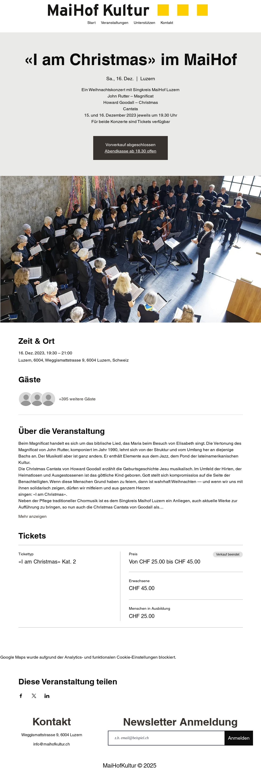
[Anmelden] (239, 738)
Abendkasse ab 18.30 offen (130, 151)
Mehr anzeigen (32, 516)
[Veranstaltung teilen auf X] (33, 696)
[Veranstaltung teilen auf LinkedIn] (47, 696)
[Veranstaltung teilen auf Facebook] (20, 696)
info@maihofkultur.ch (51, 744)
